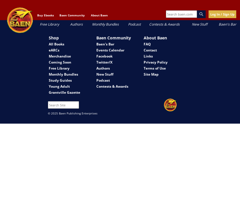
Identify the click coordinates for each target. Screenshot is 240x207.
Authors (76, 24)
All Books (56, 44)
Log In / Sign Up (222, 14)
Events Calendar (110, 50)
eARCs (54, 50)
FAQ (147, 44)
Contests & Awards (164, 24)
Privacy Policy (156, 62)
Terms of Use (155, 68)
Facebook (104, 56)
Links (148, 56)
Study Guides (60, 80)
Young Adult (59, 86)
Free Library (49, 24)
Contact (150, 50)
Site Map (151, 74)
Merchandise (60, 56)
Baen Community (72, 15)
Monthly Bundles (105, 24)
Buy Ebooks (45, 15)
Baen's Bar (227, 24)
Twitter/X (104, 62)
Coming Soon (60, 62)
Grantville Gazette (64, 92)
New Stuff (199, 24)
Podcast (134, 24)
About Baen (99, 15)
